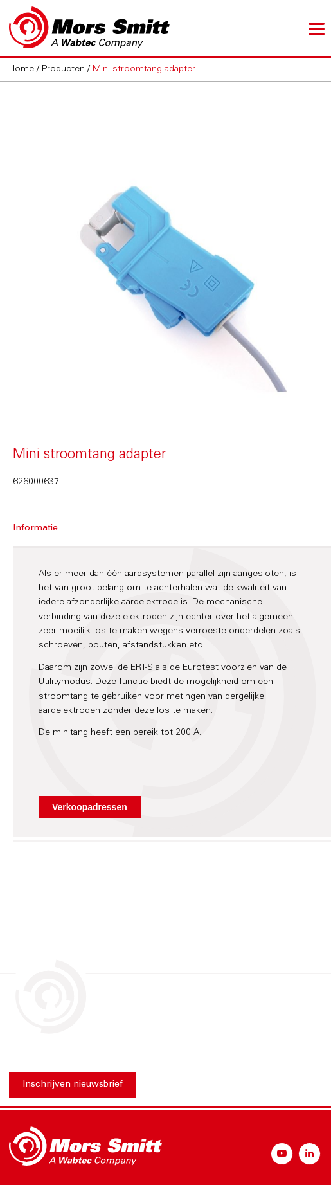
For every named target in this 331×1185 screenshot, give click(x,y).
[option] (165, 253)
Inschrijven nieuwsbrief (72, 1084)
